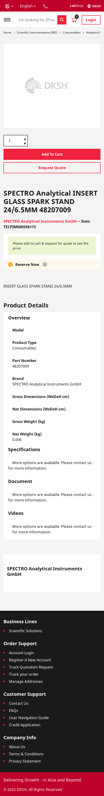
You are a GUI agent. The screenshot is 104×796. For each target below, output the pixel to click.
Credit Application (24, 724)
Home (7, 32)
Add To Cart (52, 154)
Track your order (24, 674)
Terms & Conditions (26, 754)
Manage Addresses (26, 681)
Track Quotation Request (31, 667)
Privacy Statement (25, 761)
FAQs (13, 710)
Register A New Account (30, 659)
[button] (9, 6)
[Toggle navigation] (8, 19)
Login (91, 19)
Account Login (21, 652)
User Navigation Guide (29, 717)
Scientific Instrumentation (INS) (37, 32)
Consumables (72, 32)
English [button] (26, 6)
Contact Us (18, 703)
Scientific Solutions (25, 630)
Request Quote (52, 167)
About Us (17, 746)
